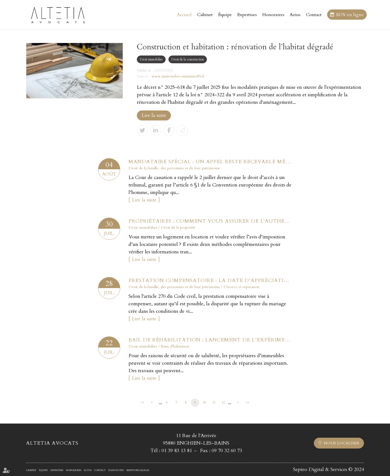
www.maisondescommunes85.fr (178, 76)
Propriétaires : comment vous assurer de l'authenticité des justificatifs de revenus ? (210, 221)
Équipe (225, 15)
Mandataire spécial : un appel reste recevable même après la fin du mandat (210, 161)
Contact (314, 15)
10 (204, 402)
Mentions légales (138, 470)
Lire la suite (154, 115)
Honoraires (273, 15)
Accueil (184, 15)
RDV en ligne (350, 15)
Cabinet (205, 15)
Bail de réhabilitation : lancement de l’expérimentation (210, 339)
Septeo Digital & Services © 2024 (328, 469)
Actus (295, 15)
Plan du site (116, 470)
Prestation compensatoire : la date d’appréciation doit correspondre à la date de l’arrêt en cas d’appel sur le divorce (210, 280)
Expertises (247, 15)
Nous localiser (341, 443)
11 (213, 402)
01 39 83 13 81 (176, 450)
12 (223, 402)
